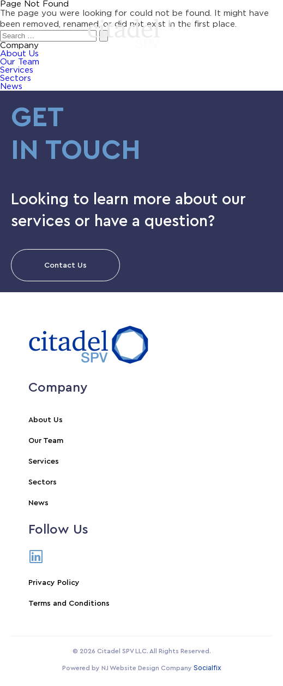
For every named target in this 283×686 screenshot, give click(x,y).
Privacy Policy (54, 583)
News (11, 86)
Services (16, 70)
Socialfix (207, 668)
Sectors (15, 78)
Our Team (45, 441)
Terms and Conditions (69, 603)
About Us (45, 420)
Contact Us (65, 265)
